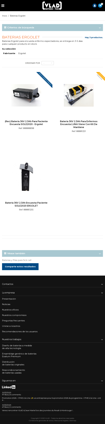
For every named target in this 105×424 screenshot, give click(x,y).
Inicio (4, 16)
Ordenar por (32, 63)
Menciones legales (61, 421)
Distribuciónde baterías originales (13, 363)
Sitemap (72, 421)
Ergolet (22, 53)
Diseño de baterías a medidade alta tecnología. (17, 347)
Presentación (9, 299)
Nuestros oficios (10, 309)
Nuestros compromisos (14, 315)
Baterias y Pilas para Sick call (16, 260)
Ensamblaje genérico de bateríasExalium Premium (19, 355)
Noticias (6, 304)
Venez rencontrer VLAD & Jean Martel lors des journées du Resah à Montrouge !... (38, 410)
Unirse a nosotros (11, 326)
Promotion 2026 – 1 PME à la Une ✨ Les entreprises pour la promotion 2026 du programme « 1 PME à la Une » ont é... (51, 399)
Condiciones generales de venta (41, 421)
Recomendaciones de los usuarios (19, 331)
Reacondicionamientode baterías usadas (13, 371)
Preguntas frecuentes (13, 320)
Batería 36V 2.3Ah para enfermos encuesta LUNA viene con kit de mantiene (78, 124)
